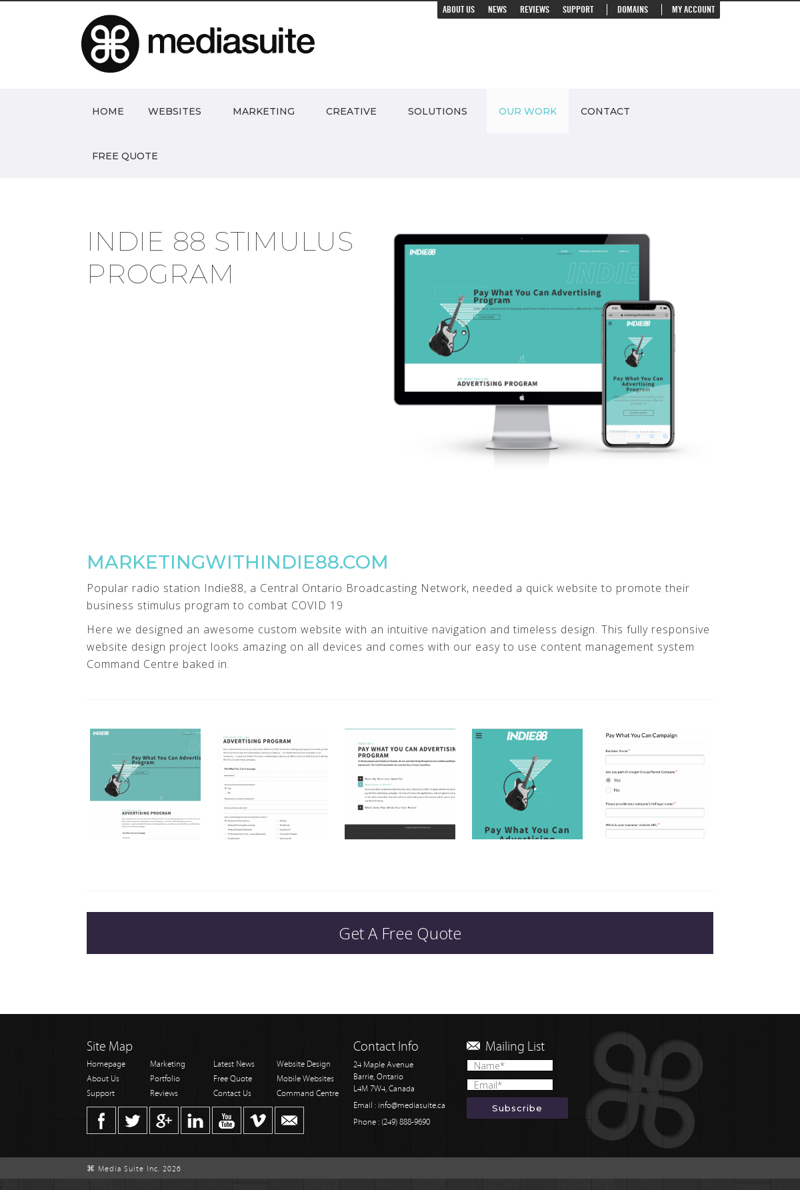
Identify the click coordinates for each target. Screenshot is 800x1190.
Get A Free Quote (400, 933)
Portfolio (165, 1079)
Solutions (437, 111)
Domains (632, 9)
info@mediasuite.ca (411, 1106)
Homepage (106, 1064)
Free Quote (125, 156)
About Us (459, 9)
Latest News (234, 1064)
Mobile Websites (305, 1079)
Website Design (304, 1064)
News (497, 9)
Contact (605, 111)
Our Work (528, 111)
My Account (693, 9)
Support (578, 9)
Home (108, 111)
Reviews (534, 9)
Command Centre (308, 1094)
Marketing (264, 111)
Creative (351, 111)
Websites (174, 111)
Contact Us (232, 1094)
